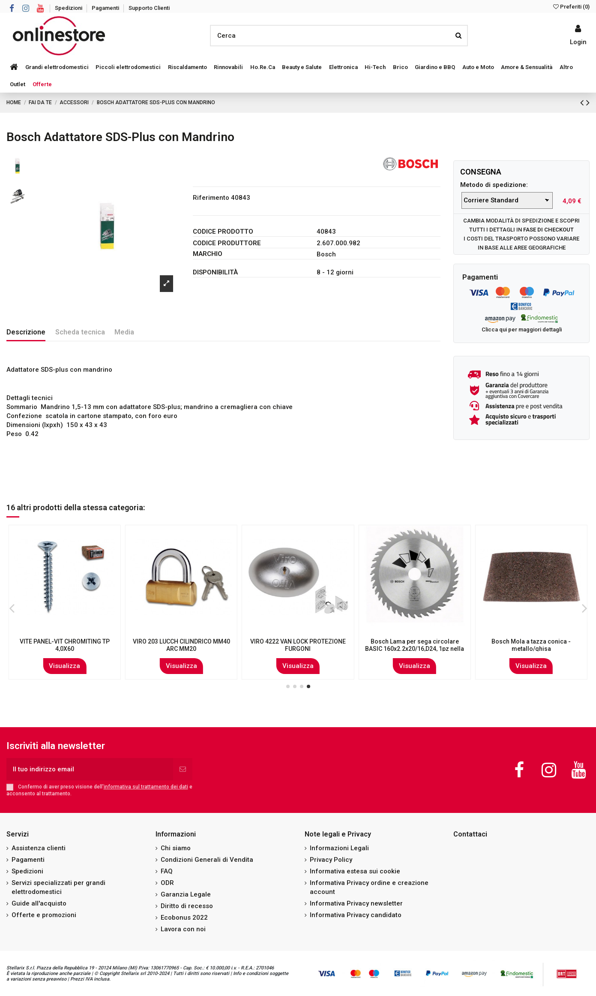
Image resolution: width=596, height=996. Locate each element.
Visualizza (65, 666)
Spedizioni (69, 8)
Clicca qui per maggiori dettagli (522, 329)
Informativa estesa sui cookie (355, 871)
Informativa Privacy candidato (355, 915)
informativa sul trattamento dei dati (146, 787)
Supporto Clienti (149, 8)
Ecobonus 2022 (184, 917)
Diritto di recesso (187, 906)
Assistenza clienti (39, 848)
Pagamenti (106, 8)
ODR (167, 883)
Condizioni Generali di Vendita (207, 860)
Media (124, 332)
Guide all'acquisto (39, 903)
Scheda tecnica (80, 332)
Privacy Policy (331, 860)
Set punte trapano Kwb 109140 (414, 641)
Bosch (326, 254)
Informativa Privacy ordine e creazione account (369, 887)
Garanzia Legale (186, 894)
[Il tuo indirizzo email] (89, 769)
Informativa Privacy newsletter (356, 903)
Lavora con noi (183, 929)
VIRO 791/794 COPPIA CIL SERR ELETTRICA (64, 645)
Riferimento (211, 198)
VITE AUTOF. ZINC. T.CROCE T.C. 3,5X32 (181, 645)
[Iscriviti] (182, 769)
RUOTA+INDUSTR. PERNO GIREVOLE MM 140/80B (531, 645)
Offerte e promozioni (44, 915)
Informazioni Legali (339, 848)
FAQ (167, 871)
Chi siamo (176, 848)
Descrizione (25, 332)
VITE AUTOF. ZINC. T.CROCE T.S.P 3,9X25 (298, 645)
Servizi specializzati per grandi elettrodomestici (58, 887)
